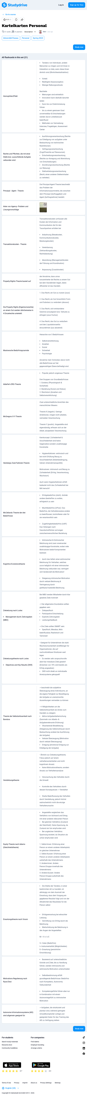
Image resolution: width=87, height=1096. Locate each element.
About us (34, 1083)
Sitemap (57, 1083)
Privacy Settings (46, 1083)
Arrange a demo (36, 1048)
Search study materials (10, 1042)
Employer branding (37, 1045)
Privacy (16, 1083)
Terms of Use (6, 1083)
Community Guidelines (10, 1048)
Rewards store (7, 1045)
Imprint (25, 1083)
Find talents (35, 1042)
